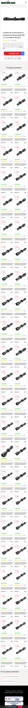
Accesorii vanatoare (8, 681)
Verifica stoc (16, 53)
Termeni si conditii (11, 691)
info (12, 92)
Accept (20, 706)
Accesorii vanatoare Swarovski (11, 676)
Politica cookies (18, 692)
